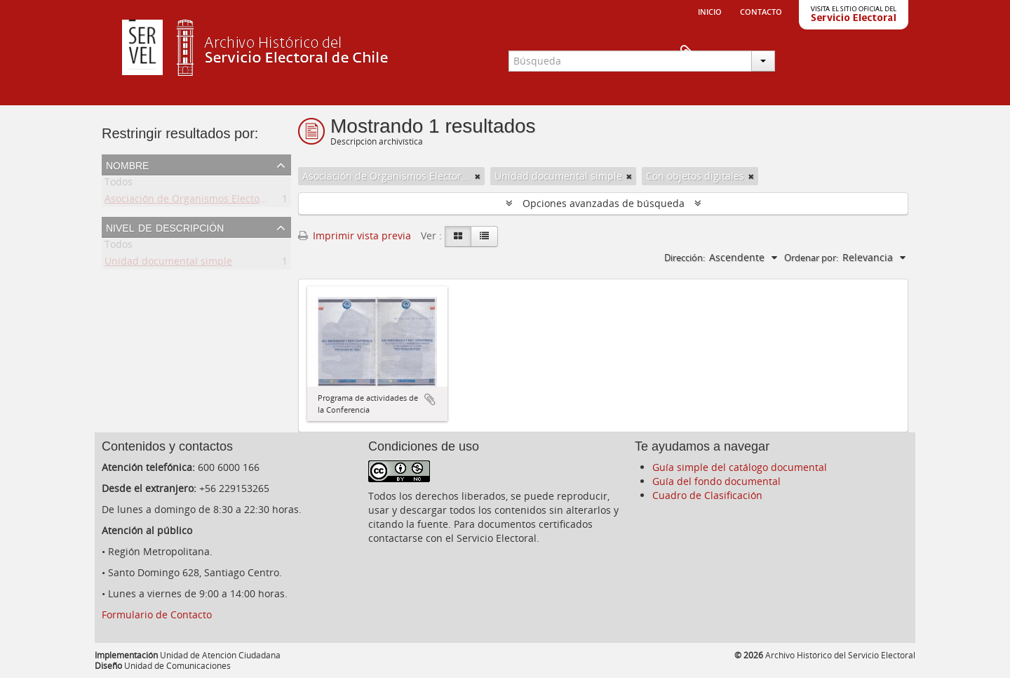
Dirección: (684, 257)
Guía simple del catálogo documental (739, 467)
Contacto (761, 10)
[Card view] (458, 236)
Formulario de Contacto (157, 614)
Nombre (127, 164)
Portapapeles (885, 53)
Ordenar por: (811, 257)
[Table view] (484, 236)
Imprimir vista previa (354, 235)
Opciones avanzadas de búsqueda (603, 203)
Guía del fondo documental (716, 481)
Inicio (710, 10)
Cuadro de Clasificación (707, 495)
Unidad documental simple (168, 263)
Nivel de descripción (165, 226)
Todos (119, 184)
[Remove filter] (477, 176)
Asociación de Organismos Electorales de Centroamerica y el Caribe (263, 201)
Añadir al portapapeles (430, 399)
